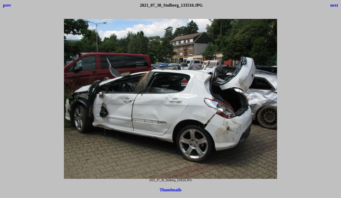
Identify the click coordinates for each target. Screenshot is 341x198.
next (334, 5)
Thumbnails (171, 190)
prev (7, 5)
